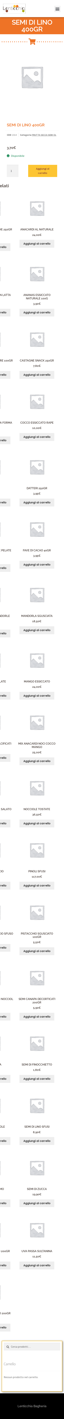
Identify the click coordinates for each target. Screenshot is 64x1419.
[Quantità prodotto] (12, 171)
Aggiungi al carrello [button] (37, 244)
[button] (7, 11)
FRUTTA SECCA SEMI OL (44, 134)
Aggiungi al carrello (42, 171)
